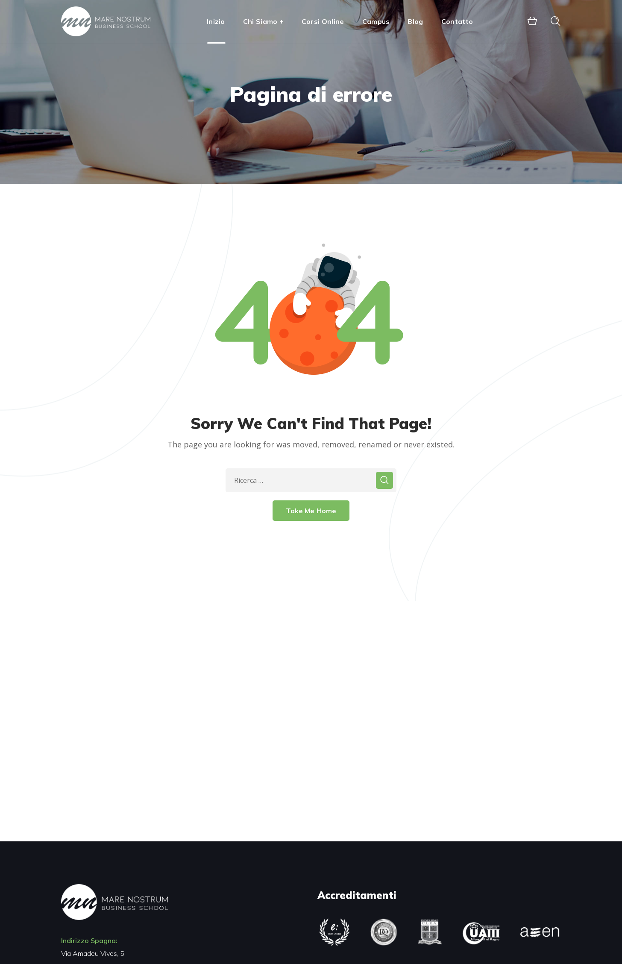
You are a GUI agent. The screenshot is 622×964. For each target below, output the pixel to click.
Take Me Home (311, 510)
